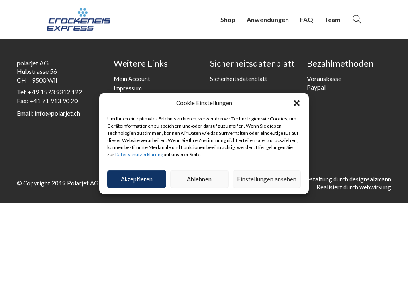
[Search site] (357, 20)
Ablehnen (199, 179)
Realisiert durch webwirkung (353, 187)
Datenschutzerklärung (139, 154)
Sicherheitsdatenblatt (238, 78)
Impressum (128, 88)
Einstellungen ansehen (266, 179)
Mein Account (132, 78)
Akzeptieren (137, 179)
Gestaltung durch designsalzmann (346, 179)
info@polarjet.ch (57, 113)
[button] (297, 103)
